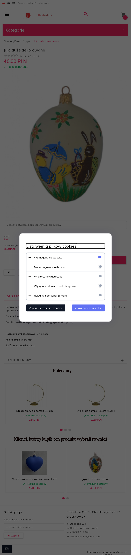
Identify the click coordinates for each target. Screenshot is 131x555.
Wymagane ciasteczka (48, 257)
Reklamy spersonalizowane (51, 295)
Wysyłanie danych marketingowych (56, 286)
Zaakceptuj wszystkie (88, 308)
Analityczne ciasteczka (48, 276)
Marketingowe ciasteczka (50, 267)
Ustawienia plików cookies (51, 246)
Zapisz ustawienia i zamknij (45, 308)
